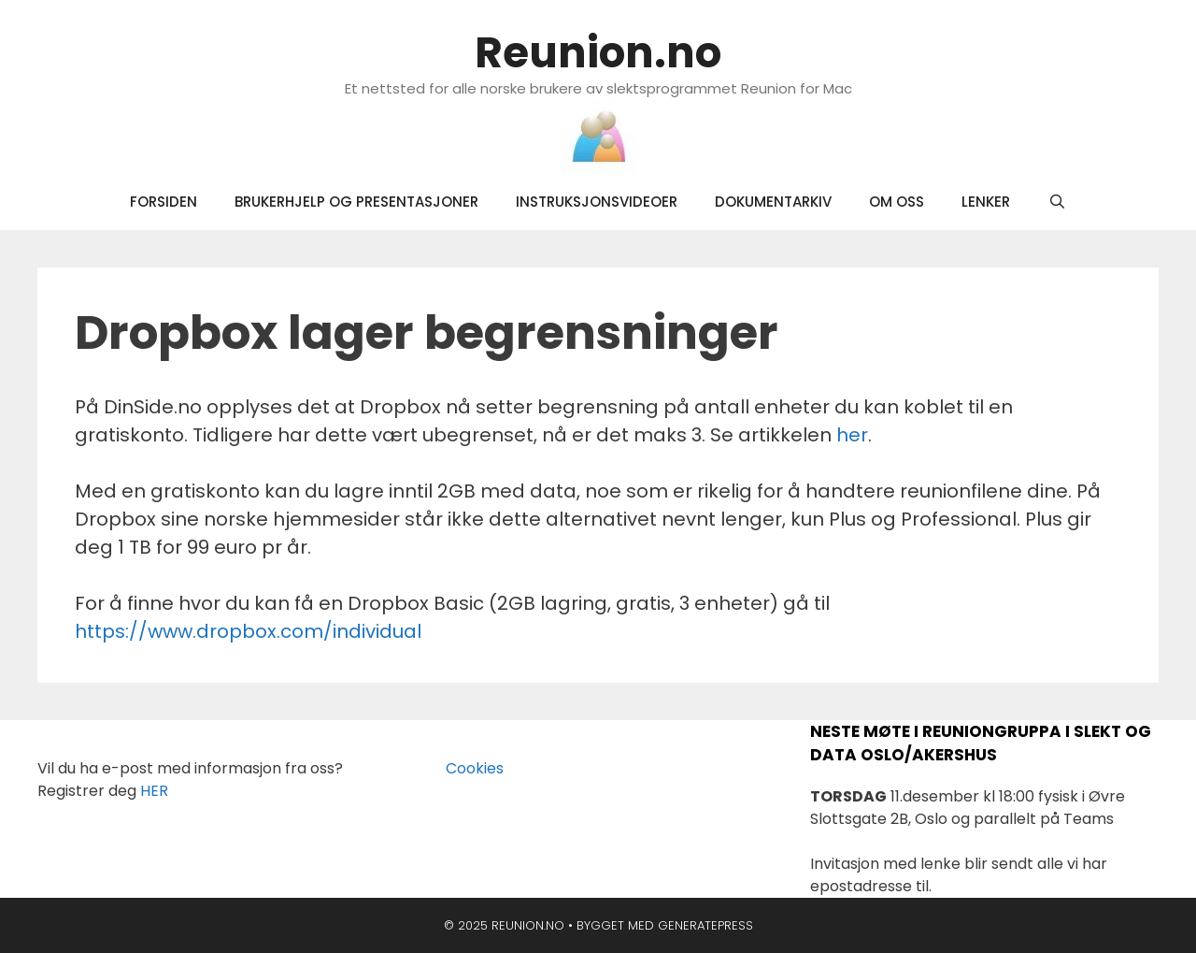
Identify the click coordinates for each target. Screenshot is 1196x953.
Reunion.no (598, 52)
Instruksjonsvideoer (596, 201)
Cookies (463, 768)
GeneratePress (705, 925)
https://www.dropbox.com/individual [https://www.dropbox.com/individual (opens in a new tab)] (248, 631)
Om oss (896, 201)
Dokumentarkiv (773, 201)
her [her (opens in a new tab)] (852, 435)
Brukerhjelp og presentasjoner (356, 201)
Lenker (985, 201)
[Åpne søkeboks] (1056, 202)
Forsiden (163, 201)
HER (154, 790)
